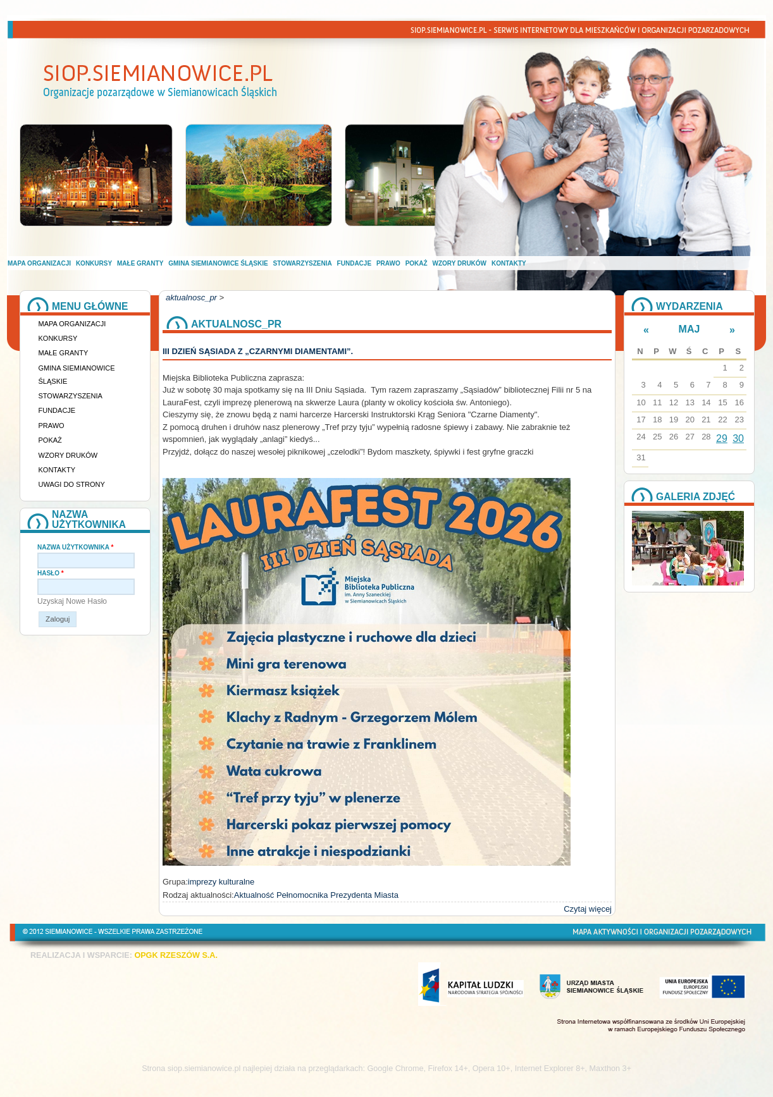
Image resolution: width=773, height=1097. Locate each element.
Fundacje (354, 263)
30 (738, 438)
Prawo (388, 263)
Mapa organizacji (39, 263)
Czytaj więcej (588, 909)
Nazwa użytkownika (75, 547)
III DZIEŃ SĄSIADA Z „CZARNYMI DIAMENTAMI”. (258, 351)
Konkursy (94, 263)
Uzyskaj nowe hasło (72, 601)
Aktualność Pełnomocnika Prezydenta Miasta (316, 895)
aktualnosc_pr (191, 297)
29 (721, 438)
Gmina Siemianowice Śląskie (218, 263)
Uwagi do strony (72, 484)
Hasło (50, 573)
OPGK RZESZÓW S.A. (176, 955)
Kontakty (509, 263)
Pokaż (416, 263)
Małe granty (140, 263)
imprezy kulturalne (221, 881)
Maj (689, 329)
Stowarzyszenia (302, 263)
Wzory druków (460, 263)
